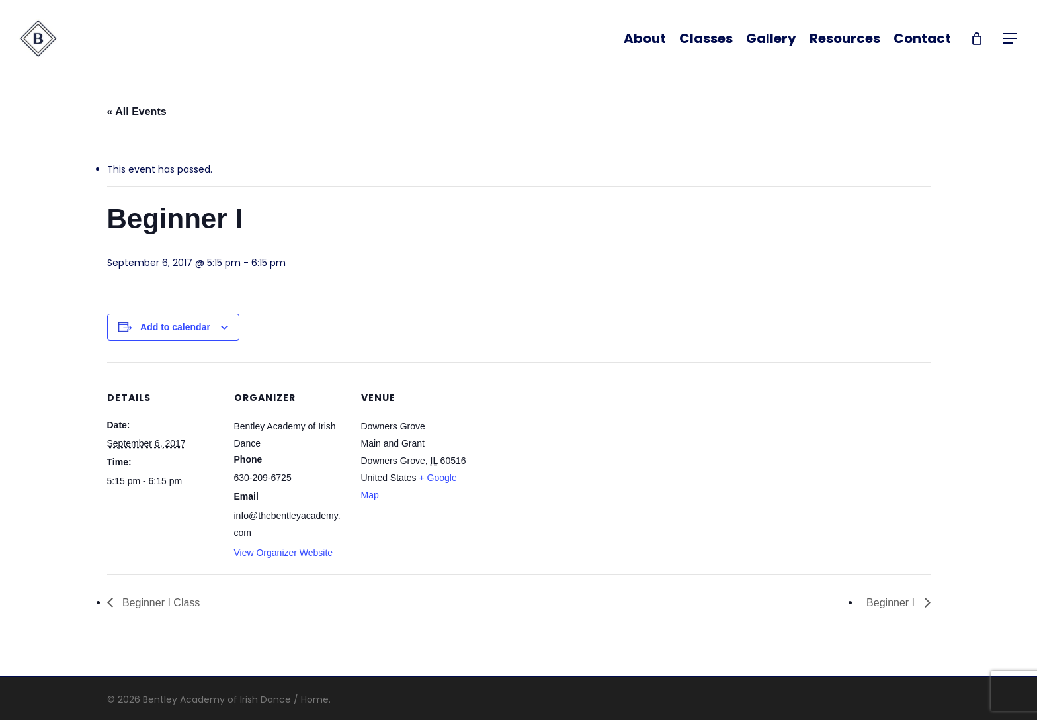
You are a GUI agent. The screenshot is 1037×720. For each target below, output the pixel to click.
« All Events (137, 111)
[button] (1010, 39)
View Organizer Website (283, 552)
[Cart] (977, 38)
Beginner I (891, 602)
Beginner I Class (160, 602)
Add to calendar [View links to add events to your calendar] (175, 327)
